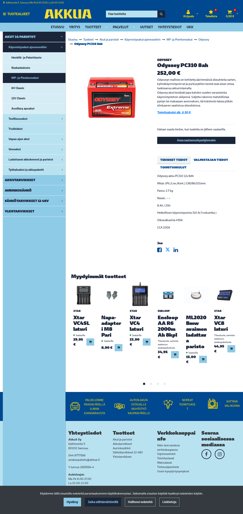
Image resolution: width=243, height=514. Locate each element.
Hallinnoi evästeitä (140, 502)
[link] (61, 37)
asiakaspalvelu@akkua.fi (84, 460)
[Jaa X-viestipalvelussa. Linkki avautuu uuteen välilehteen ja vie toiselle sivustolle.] (169, 251)
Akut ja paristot (122, 439)
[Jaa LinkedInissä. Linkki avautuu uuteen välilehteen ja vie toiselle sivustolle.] (177, 251)
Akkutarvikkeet (122, 444)
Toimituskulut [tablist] (173, 167)
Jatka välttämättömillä (103, 502)
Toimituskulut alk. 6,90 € (174, 112)
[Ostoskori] (230, 14)
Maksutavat (164, 462)
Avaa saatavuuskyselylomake (196, 140)
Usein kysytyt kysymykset (173, 471)
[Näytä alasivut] (106, 27)
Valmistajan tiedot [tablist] (211, 160)
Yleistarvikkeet (122, 456)
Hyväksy (72, 502)
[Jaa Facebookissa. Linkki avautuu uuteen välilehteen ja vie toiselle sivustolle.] (161, 251)
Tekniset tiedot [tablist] (174, 160)
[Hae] (132, 14)
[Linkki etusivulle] (68, 14)
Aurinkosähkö (121, 448)
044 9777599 (76, 455)
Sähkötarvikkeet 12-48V (128, 452)
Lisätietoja (169, 502)
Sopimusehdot (166, 454)
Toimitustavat (165, 458)
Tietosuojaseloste (168, 467)
